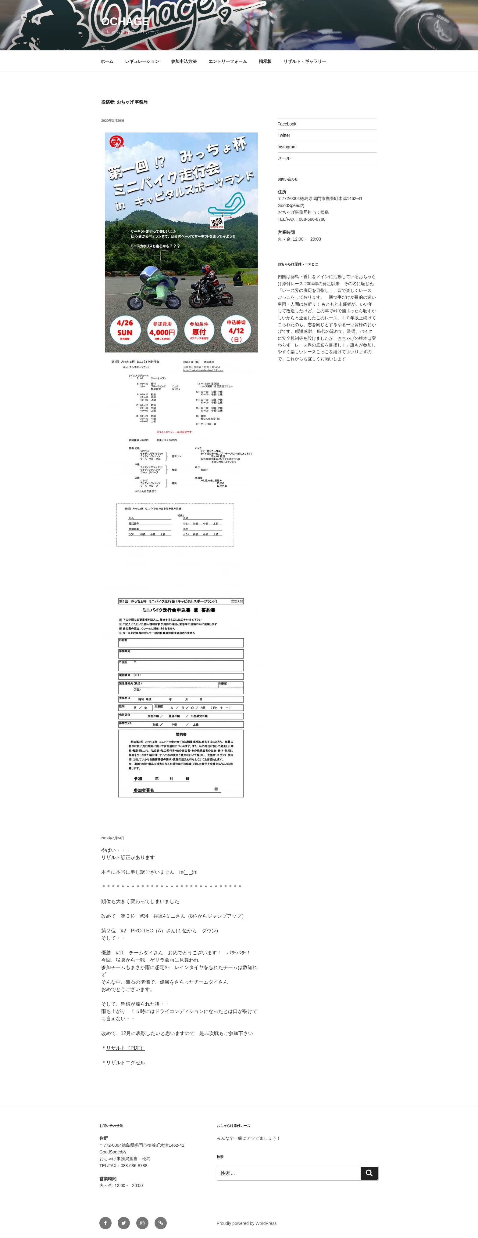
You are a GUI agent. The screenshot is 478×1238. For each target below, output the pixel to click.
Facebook (287, 124)
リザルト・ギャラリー (305, 61)
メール (284, 158)
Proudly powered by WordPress (247, 1223)
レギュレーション (142, 61)
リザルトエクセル (125, 1062)
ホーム (107, 61)
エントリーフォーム (228, 61)
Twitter (284, 135)
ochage (125, 21)
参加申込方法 (184, 61)
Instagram (287, 146)
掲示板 (265, 61)
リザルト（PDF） (125, 1048)
